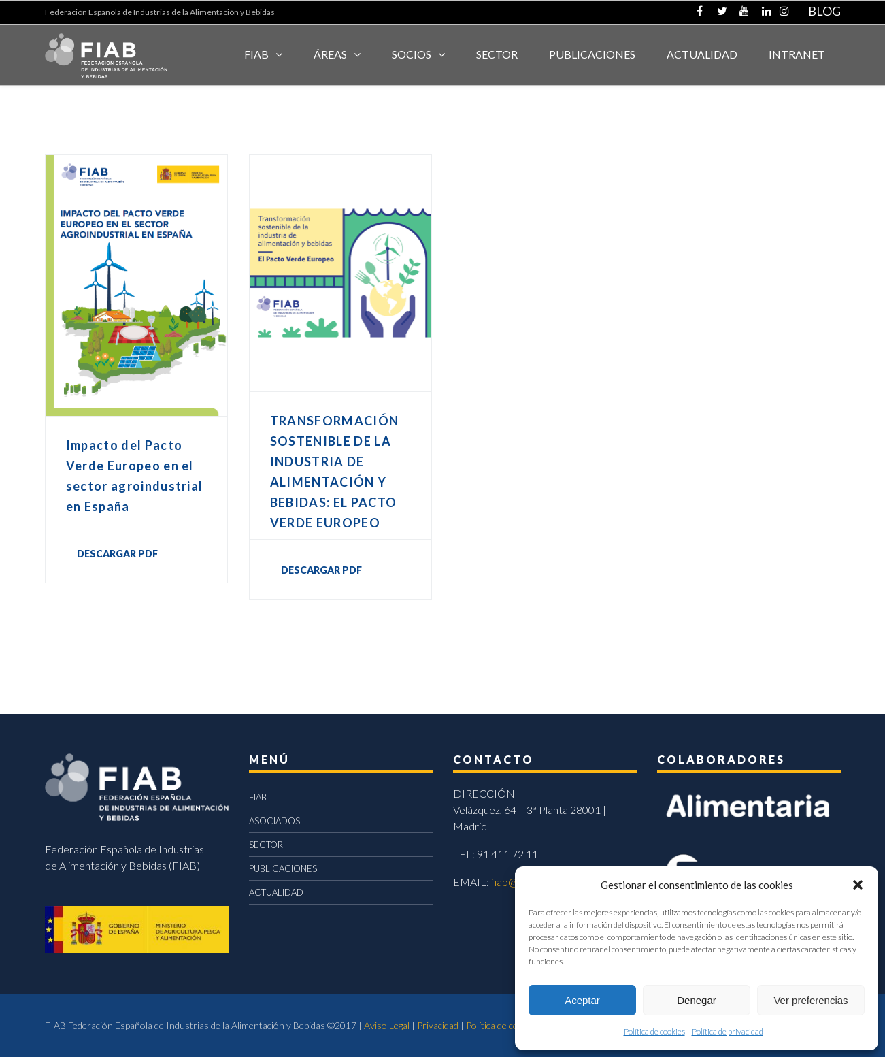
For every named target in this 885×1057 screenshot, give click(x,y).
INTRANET (797, 54)
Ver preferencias (810, 1000)
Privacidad (437, 1025)
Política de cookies (654, 1031)
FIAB (256, 54)
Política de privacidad (727, 1031)
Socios (411, 54)
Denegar (696, 1000)
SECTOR (497, 54)
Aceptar (582, 1000)
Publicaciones (592, 54)
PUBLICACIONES (283, 868)
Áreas (330, 54)
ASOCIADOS (274, 820)
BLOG (824, 10)
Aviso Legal (387, 1025)
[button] (858, 885)
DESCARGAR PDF (117, 553)
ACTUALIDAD (702, 54)
